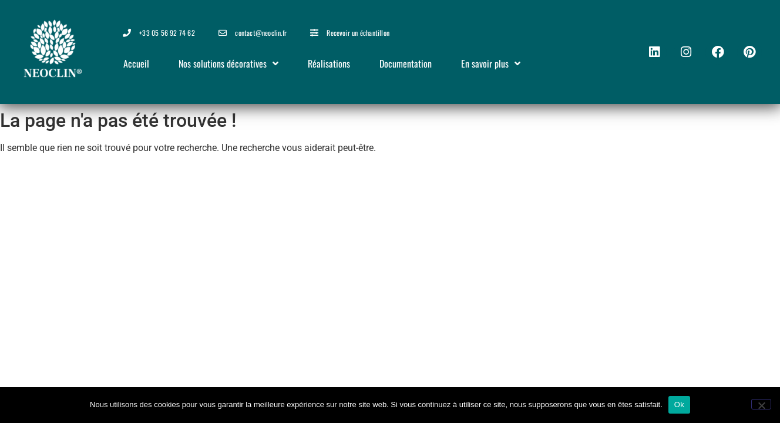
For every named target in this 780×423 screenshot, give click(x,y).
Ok (679, 404)
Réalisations (329, 63)
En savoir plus (490, 63)
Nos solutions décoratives (228, 63)
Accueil (136, 63)
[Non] (761, 404)
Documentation (405, 63)
